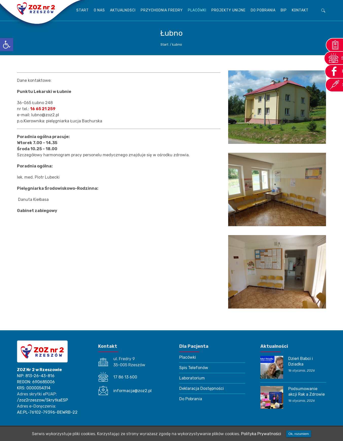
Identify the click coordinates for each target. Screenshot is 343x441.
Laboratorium (192, 378)
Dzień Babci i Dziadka (300, 361)
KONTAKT (300, 10)
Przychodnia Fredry (162, 10)
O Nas (99, 10)
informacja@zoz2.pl (132, 390)
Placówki (197, 10)
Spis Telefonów (193, 367)
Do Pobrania (263, 10)
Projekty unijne (228, 10)
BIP (284, 10)
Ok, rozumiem (298, 434)
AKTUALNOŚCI (123, 10)
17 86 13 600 (125, 377)
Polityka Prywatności (261, 433)
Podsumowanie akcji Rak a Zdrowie (306, 391)
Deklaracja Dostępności (201, 388)
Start (82, 10)
